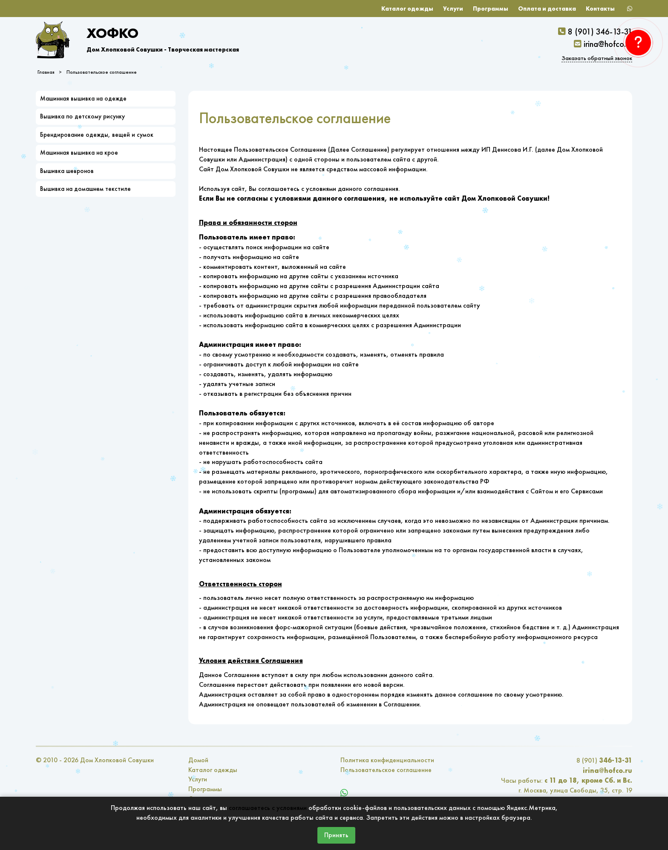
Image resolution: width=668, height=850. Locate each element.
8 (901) (604, 760)
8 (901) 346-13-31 (600, 31)
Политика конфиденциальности (387, 760)
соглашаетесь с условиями (268, 808)
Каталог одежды (407, 8)
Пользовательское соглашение (101, 72)
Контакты (600, 8)
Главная (46, 72)
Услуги (453, 8)
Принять (336, 835)
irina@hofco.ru (608, 44)
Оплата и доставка (547, 8)
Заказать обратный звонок (596, 58)
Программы (490, 8)
